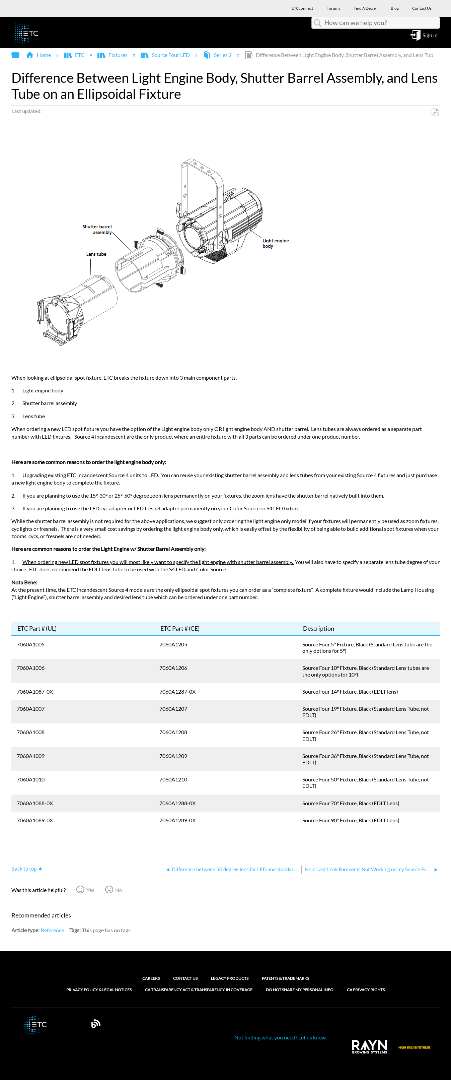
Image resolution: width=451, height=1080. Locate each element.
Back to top (23, 869)
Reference (52, 930)
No (118, 890)
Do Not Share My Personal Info (299, 990)
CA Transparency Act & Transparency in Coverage (198, 990)
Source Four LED (166, 55)
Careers (151, 978)
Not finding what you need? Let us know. (280, 1037)
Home (39, 55)
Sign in (430, 34)
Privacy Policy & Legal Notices (99, 990)
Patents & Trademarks (285, 978)
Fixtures (113, 55)
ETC (74, 55)
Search (318, 23)
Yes (90, 890)
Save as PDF (434, 113)
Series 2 (218, 55)
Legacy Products (229, 978)
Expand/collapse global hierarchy (19, 55)
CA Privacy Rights (366, 990)
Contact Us (185, 978)
